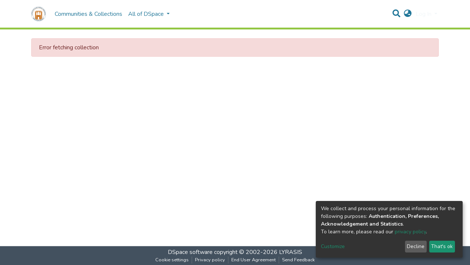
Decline (415, 246)
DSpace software (190, 252)
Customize (333, 246)
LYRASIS (290, 252)
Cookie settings (172, 260)
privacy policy (410, 231)
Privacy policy (210, 260)
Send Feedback (298, 260)
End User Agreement (253, 260)
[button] (407, 14)
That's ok (442, 246)
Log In (424, 14)
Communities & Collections (88, 14)
